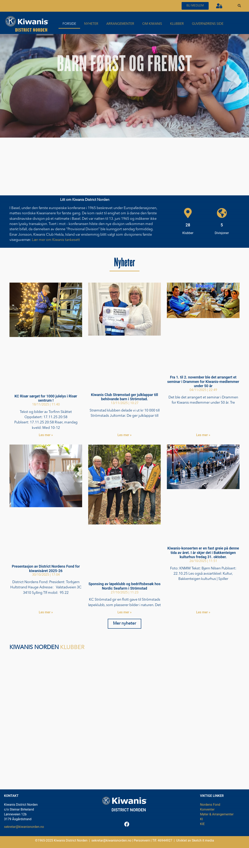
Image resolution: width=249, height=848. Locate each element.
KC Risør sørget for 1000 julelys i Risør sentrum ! (46, 398)
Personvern (142, 840)
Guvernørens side (207, 24)
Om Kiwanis (152, 24)
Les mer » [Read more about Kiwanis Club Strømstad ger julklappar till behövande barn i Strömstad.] (124, 435)
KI (201, 819)
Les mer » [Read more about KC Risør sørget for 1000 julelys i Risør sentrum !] (46, 435)
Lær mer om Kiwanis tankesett (56, 240)
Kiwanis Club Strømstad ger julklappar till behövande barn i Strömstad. (124, 397)
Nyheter (91, 24)
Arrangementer (120, 24)
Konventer (207, 809)
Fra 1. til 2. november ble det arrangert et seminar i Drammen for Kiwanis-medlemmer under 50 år (203, 381)
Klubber (177, 24)
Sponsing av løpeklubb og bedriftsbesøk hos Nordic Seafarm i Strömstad (124, 586)
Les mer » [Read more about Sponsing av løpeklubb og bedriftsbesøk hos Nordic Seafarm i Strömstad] (124, 612)
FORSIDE (69, 24)
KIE (202, 824)
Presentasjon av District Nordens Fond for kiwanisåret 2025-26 (46, 568)
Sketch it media (203, 840)
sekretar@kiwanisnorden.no (24, 827)
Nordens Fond (210, 805)
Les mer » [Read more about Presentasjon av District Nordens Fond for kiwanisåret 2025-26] (46, 612)
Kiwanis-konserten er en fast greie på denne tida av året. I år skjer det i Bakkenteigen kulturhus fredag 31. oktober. (203, 552)
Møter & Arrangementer (217, 814)
